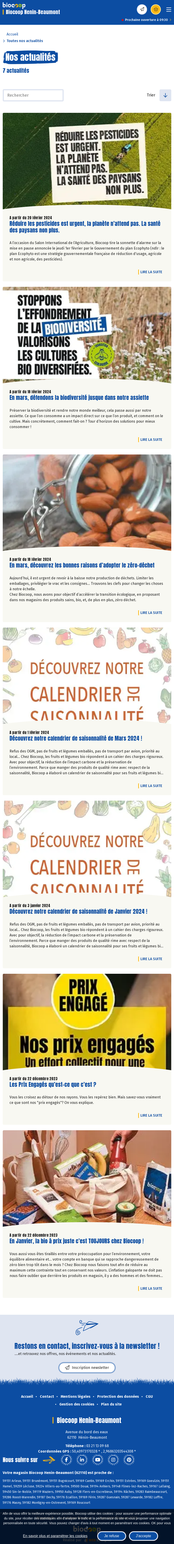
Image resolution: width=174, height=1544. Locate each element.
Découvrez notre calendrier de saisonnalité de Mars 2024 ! (76, 738)
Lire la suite (152, 272)
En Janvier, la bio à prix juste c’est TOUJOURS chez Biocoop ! (77, 1241)
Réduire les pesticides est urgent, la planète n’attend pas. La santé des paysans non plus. (85, 227)
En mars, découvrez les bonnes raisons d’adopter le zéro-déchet (82, 565)
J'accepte (143, 1536)
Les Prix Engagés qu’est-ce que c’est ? (53, 1084)
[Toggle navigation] (168, 11)
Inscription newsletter (87, 1367)
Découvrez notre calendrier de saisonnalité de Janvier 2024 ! (78, 911)
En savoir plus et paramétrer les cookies (55, 1536)
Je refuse (111, 1536)
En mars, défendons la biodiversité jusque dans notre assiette (79, 397)
